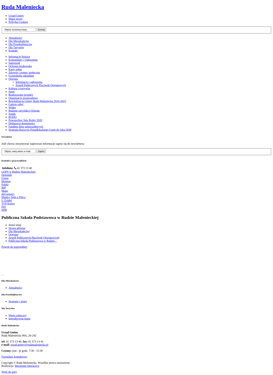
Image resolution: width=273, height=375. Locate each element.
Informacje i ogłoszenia (29, 82)
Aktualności (15, 287)
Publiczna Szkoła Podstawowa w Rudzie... (32, 240)
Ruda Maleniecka (22, 7)
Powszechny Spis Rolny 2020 (25, 120)
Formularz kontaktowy (14, 356)
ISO (3, 206)
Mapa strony (15, 18)
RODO (12, 117)
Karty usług (15, 69)
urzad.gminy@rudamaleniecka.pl (29, 344)
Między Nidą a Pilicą (13, 197)
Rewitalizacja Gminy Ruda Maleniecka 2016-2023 (37, 101)
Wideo (12, 107)
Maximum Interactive (27, 365)
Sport (11, 91)
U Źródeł (6, 200)
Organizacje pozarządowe (23, 97)
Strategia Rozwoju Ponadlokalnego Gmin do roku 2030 (39, 129)
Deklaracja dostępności (21, 123)
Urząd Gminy (16, 15)
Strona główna (16, 228)
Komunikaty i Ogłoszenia (23, 59)
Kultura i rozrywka (19, 88)
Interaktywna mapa (19, 318)
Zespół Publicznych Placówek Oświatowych (41, 85)
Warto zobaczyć (17, 315)
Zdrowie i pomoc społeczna (24, 72)
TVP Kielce (8, 203)
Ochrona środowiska (20, 66)
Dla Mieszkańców (18, 231)
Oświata (13, 78)
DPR (4, 209)
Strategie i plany (17, 301)
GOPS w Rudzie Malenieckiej (18, 171)
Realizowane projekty (20, 94)
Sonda (12, 113)
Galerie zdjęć (16, 104)
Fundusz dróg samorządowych (25, 126)
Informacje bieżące (19, 56)
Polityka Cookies (18, 21)
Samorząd (14, 62)
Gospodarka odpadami (21, 75)
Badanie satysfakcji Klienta (24, 110)
